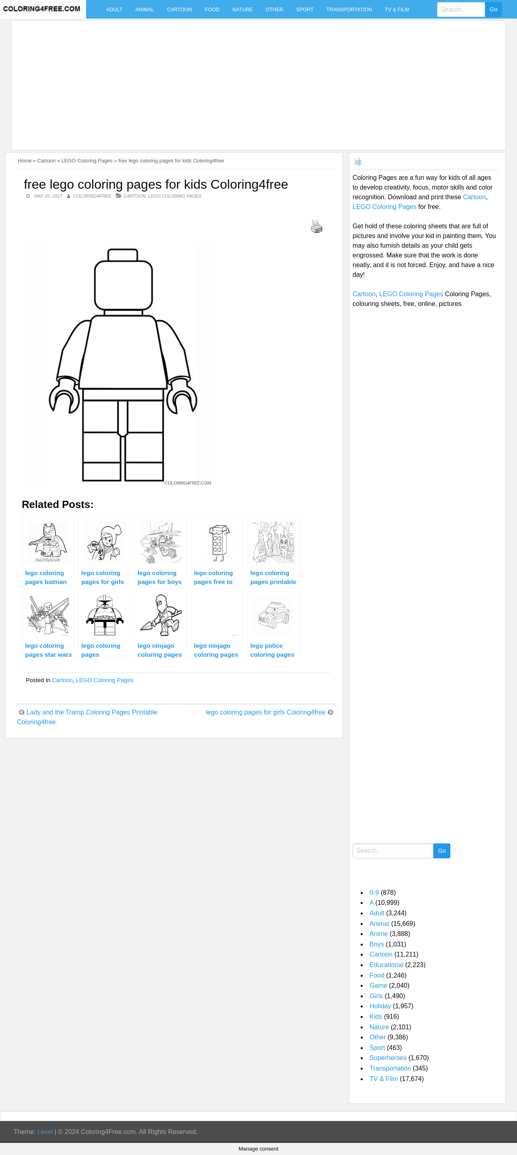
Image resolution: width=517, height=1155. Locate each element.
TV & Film (397, 10)
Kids (376, 1016)
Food (212, 10)
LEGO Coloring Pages (87, 161)
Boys (377, 944)
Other (275, 10)
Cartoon (179, 10)
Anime (379, 933)
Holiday (380, 1006)
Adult (114, 10)
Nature (242, 10)
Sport (304, 10)
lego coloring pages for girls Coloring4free (266, 712)
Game (378, 985)
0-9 (374, 892)
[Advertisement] (256, 80)
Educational (387, 964)
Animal (144, 10)
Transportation (349, 10)
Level (45, 1131)
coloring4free (92, 196)
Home (25, 161)
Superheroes (388, 1057)
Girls (376, 996)
